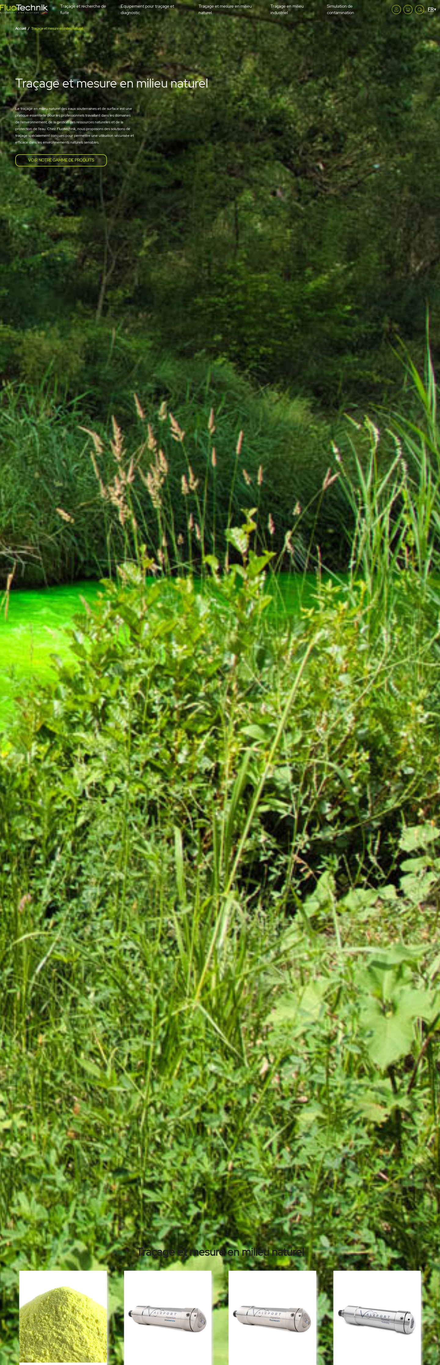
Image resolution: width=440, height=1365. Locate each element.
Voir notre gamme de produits (61, 160)
